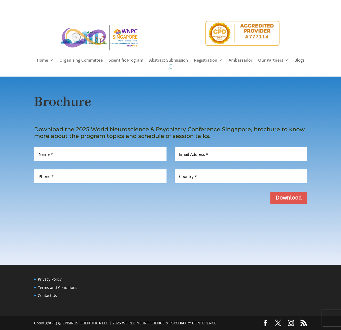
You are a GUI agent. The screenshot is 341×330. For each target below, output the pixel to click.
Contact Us (47, 295)
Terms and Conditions (57, 287)
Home (42, 60)
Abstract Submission (168, 60)
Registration (205, 60)
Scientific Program (126, 60)
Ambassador (240, 60)
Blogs (299, 60)
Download (289, 198)
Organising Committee (81, 60)
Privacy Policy (50, 279)
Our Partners (270, 60)
